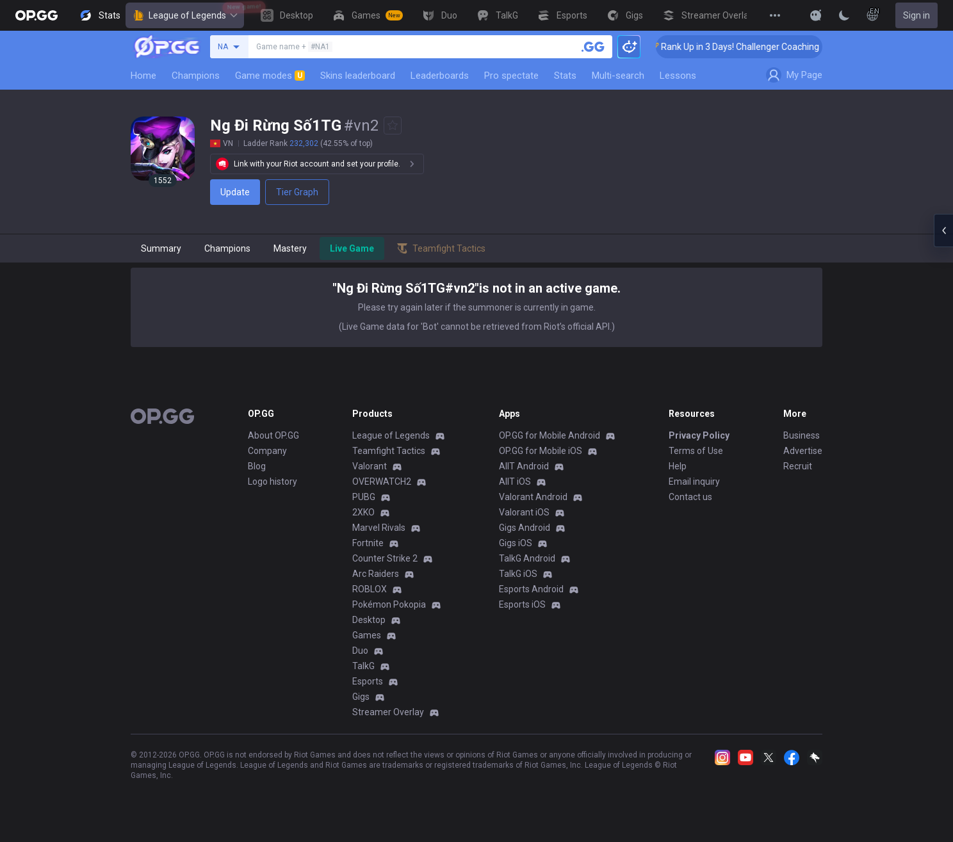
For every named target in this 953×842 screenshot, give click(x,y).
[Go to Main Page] (36, 15)
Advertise (802, 451)
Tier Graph (297, 192)
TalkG (363, 666)
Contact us (690, 497)
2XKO (363, 512)
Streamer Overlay (388, 712)
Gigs (361, 697)
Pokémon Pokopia (389, 604)
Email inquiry (694, 481)
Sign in (916, 15)
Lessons (678, 75)
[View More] (775, 15)
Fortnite (368, 543)
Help (678, 466)
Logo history (272, 481)
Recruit (797, 466)
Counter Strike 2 (385, 558)
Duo (360, 650)
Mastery (290, 248)
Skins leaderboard (357, 75)
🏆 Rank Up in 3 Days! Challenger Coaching (747, 47)
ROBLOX (369, 589)
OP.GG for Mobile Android (549, 435)
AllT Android (524, 466)
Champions (196, 75)
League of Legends (185, 15)
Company (267, 451)
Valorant (369, 466)
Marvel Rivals (378, 527)
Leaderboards (440, 75)
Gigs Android (524, 527)
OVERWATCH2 (381, 481)
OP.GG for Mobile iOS (540, 451)
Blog (257, 466)
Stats (565, 75)
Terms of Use (696, 451)
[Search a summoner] (593, 46)
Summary (161, 248)
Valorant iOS (524, 512)
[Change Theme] (844, 15)
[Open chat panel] (943, 230)
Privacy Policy (699, 435)
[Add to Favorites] (393, 125)
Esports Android (531, 589)
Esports (367, 681)
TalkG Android (527, 558)
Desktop (369, 620)
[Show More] (816, 15)
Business (801, 435)
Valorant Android (533, 497)
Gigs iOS (515, 543)
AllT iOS (515, 481)
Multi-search (618, 75)
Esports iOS (522, 604)
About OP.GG (273, 435)
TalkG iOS (518, 574)
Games (366, 635)
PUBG (363, 497)
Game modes (270, 75)
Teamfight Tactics (388, 451)
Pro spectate (511, 75)
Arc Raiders (375, 574)
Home (143, 75)
